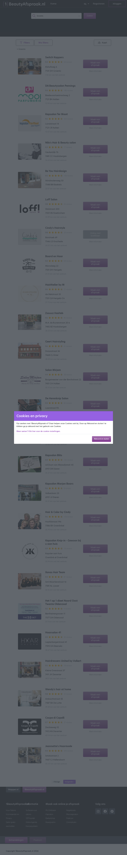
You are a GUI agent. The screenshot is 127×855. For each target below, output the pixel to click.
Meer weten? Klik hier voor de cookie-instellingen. (38, 431)
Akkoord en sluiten (101, 439)
